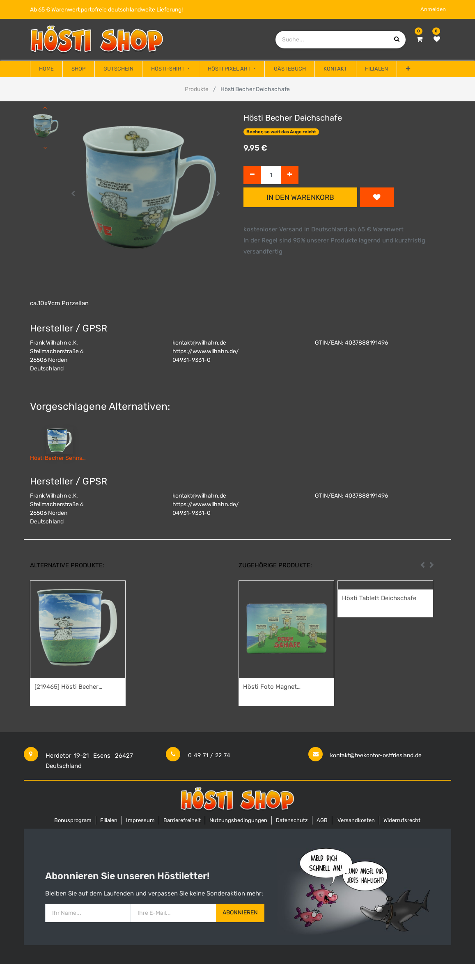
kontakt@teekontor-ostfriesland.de (376, 755)
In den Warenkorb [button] (300, 197)
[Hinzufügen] (289, 175)
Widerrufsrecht (401, 820)
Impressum (140, 820)
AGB (322, 820)
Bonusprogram (73, 820)
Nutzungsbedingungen (238, 820)
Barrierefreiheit (182, 820)
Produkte (197, 89)
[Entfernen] (252, 175)
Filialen (108, 820)
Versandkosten (356, 820)
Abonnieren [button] (240, 912)
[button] (407, 69)
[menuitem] (46, 69)
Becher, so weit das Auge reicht (281, 132)
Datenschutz (292, 820)
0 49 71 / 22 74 (209, 755)
